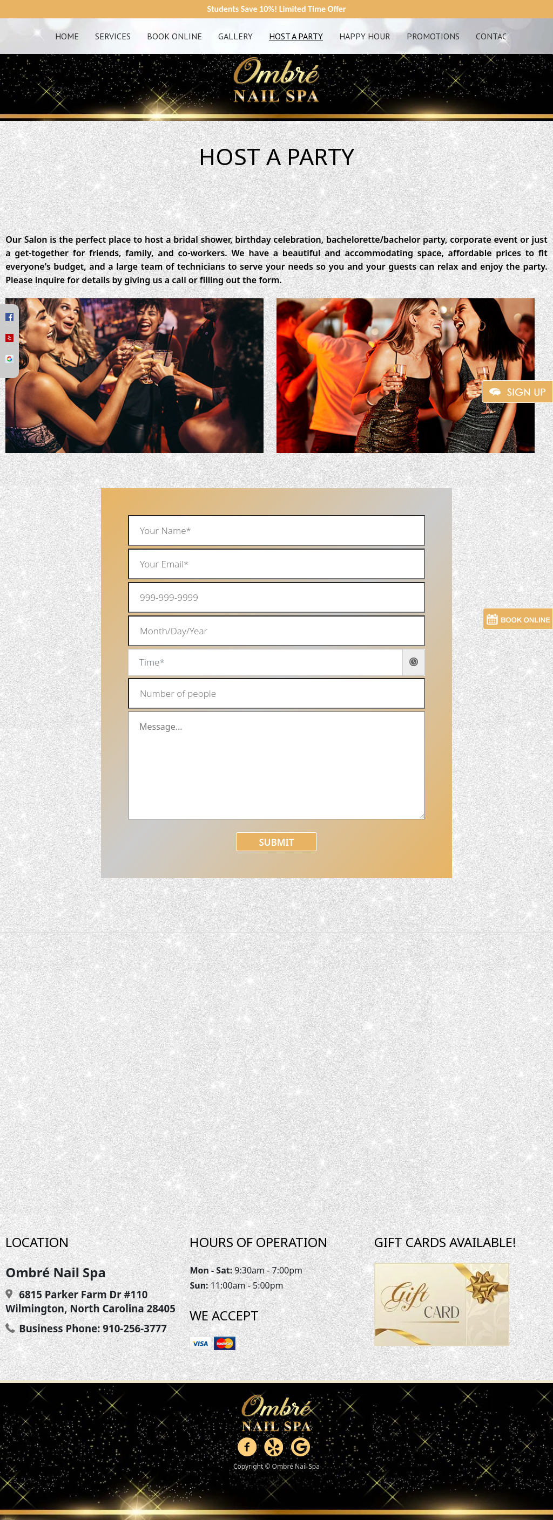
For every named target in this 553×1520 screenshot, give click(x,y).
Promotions (433, 36)
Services (113, 36)
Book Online (174, 36)
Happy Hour (364, 36)
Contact (494, 36)
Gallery (235, 36)
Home (67, 36)
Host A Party (296, 36)
